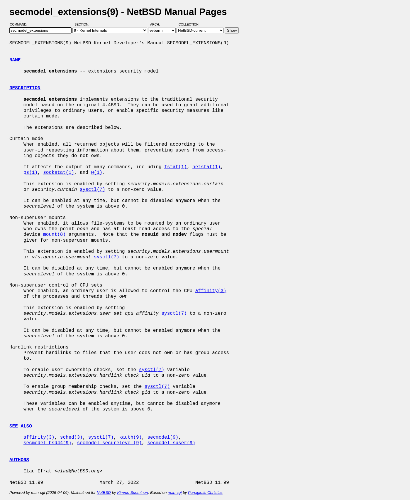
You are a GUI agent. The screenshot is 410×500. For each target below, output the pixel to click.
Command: (20, 24)
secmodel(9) (162, 437)
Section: (83, 24)
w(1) (96, 172)
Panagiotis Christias (205, 492)
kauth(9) (130, 437)
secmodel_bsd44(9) (47, 443)
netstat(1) (206, 167)
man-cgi (175, 492)
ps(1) (30, 172)
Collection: (189, 24)
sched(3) (71, 437)
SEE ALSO (20, 426)
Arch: (157, 24)
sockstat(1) (58, 172)
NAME (15, 60)
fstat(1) (175, 167)
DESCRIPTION (24, 88)
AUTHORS (19, 460)
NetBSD (104, 492)
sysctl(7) (92, 189)
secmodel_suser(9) (171, 443)
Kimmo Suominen (132, 492)
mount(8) (54, 234)
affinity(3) (210, 291)
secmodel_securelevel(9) (109, 443)
